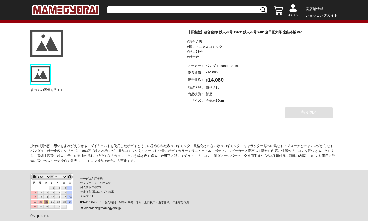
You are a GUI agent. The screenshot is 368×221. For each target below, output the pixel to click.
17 (64, 197)
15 (52, 197)
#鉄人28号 (195, 52)
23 (58, 202)
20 (40, 202)
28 (46, 206)
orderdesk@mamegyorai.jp (102, 208)
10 (64, 192)
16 (58, 197)
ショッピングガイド (322, 15)
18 (70, 197)
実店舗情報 (314, 9)
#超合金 (193, 57)
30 (58, 206)
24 (64, 202)
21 (46, 202)
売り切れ (309, 112)
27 (40, 206)
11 (70, 192)
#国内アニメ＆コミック (204, 47)
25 (70, 202)
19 (35, 202)
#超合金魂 (194, 42)
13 (40, 197)
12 (35, 197)
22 (52, 202)
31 (64, 206)
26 (35, 206)
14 (46, 197)
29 (52, 206)
